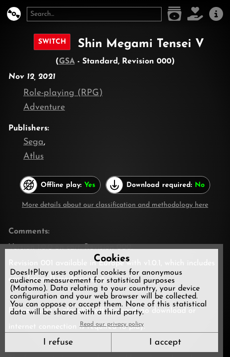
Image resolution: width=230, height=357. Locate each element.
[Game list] (174, 14)
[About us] (216, 14)
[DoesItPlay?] (14, 14)
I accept (165, 342)
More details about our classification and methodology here (115, 205)
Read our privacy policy (112, 324)
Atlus (33, 156)
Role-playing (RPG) (63, 93)
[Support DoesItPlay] (195, 14)
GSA (67, 61)
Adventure (44, 107)
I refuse (58, 342)
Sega (33, 142)
